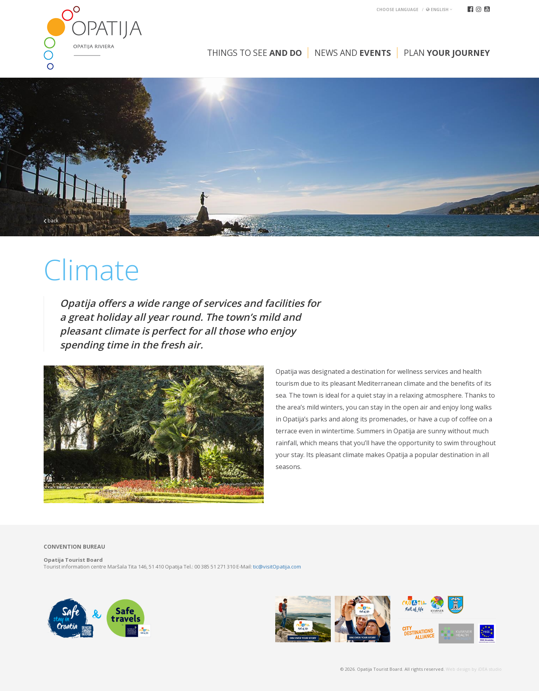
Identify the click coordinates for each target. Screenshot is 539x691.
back (51, 220)
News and (353, 52)
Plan (447, 52)
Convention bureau (74, 547)
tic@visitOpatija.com (277, 566)
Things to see (254, 52)
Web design (458, 669)
